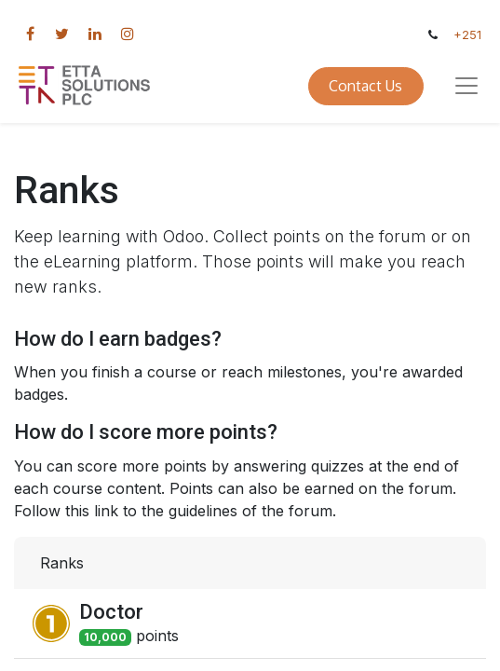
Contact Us (365, 85)
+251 (467, 35)
